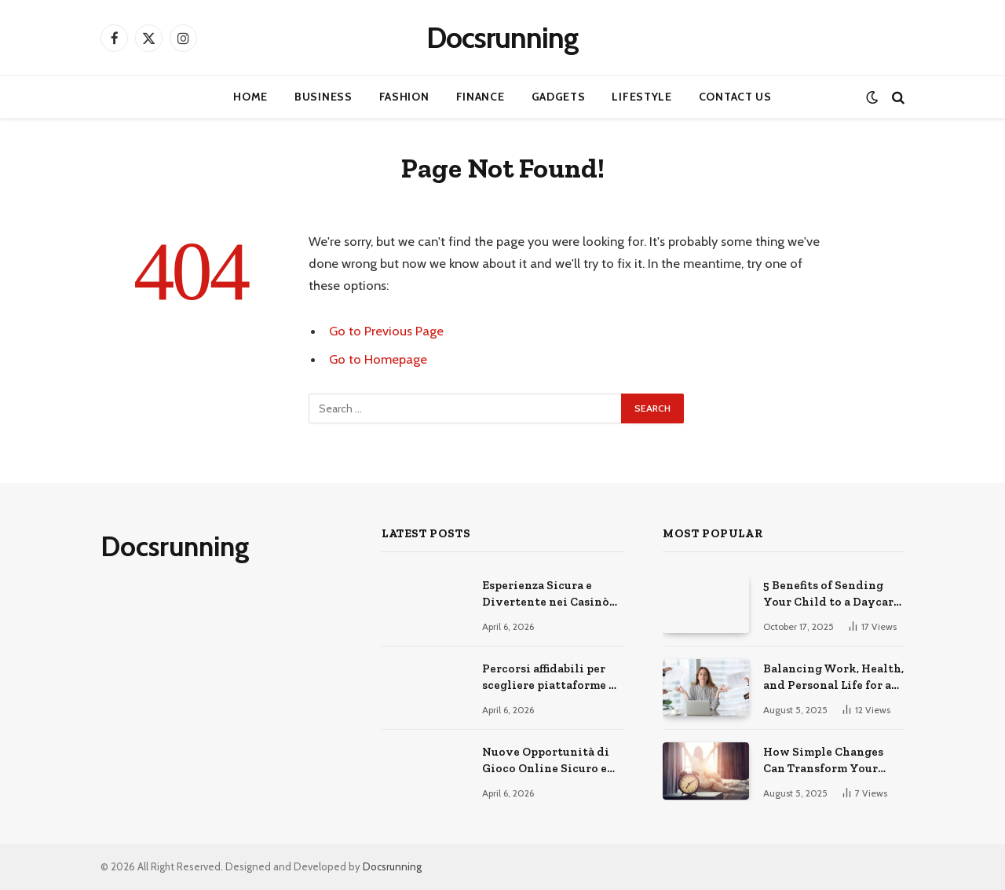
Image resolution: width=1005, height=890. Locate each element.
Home (250, 97)
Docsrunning (392, 866)
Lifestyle (641, 97)
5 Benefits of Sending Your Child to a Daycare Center (831, 594)
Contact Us (735, 97)
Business (323, 97)
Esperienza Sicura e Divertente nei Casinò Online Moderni (545, 594)
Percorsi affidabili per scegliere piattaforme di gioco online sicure (551, 677)
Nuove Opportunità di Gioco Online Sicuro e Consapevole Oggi (545, 761)
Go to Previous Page (386, 331)
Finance (480, 97)
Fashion (404, 97)
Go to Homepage (378, 359)
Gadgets (559, 97)
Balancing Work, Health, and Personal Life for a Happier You (833, 677)
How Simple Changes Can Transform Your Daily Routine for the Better (824, 761)
